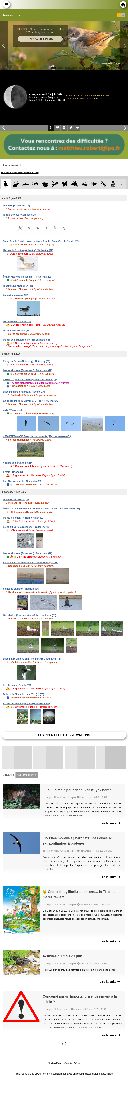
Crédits (77, 1063)
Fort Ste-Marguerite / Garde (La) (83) (22, 481)
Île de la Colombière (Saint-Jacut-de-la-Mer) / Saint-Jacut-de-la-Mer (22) (41, 508)
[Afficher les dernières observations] (19, 172)
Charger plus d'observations (64, 735)
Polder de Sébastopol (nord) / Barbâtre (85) (26, 339)
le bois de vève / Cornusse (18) (19, 215)
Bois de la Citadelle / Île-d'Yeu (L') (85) (23, 694)
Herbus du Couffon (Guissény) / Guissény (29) (28, 250)
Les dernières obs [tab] (13, 165)
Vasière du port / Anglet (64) (18, 462)
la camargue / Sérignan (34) (18, 286)
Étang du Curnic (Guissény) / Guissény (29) (26, 361)
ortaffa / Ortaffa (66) (13, 472)
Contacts (68, 1063)
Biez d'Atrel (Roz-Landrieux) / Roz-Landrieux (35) (29, 615)
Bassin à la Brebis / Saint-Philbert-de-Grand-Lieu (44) (32, 658)
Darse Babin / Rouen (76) (16, 330)
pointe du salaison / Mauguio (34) (21, 589)
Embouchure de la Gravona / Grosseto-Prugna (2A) (30, 401)
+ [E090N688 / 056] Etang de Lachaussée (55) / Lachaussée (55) (37, 436)
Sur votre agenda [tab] (26, 774)
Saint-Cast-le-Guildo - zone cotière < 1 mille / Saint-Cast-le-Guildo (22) (41, 241)
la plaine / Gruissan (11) (16, 499)
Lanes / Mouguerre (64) (15, 295)
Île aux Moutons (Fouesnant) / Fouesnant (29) (27, 276)
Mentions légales (55, 1063)
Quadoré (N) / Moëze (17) (16, 205)
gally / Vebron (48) (13, 410)
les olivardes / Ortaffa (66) (17, 321)
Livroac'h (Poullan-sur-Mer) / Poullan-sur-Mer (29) (30, 379)
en (123, 15)
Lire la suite (110, 823)
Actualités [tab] (8, 774)
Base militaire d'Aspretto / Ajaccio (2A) (24, 391)
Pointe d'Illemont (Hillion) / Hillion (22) (23, 517)
